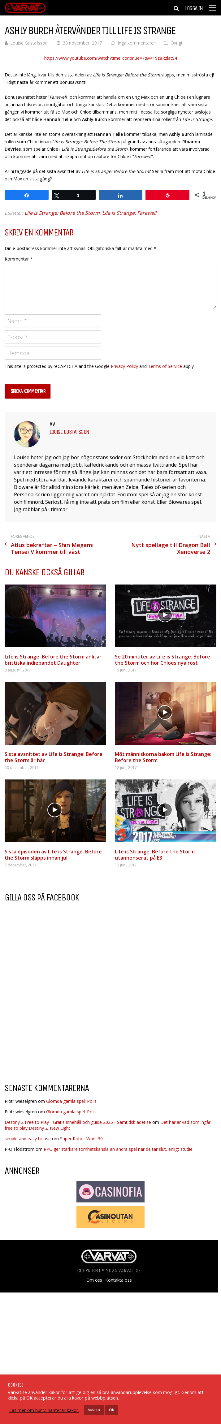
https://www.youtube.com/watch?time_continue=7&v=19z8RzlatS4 (110, 58)
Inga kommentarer (136, 43)
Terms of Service (165, 366)
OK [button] (112, 1410)
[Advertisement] (57, 1028)
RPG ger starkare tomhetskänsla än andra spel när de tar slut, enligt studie (118, 1149)
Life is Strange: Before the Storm (62, 212)
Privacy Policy (124, 366)
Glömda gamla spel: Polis (71, 1101)
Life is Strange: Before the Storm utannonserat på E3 (155, 854)
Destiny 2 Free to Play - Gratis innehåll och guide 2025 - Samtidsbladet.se (78, 1122)
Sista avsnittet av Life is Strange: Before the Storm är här (53, 757)
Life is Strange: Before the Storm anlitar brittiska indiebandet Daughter (53, 659)
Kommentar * (18, 259)
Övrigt (177, 43)
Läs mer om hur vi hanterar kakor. (44, 1410)
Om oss (94, 1280)
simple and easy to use (28, 1138)
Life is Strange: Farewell (129, 212)
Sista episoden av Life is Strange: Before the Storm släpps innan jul (53, 854)
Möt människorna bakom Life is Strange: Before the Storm (163, 757)
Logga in (193, 8)
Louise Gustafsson (29, 43)
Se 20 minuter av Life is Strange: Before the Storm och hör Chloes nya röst (162, 659)
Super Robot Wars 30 (81, 1138)
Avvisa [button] (94, 1410)
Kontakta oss (118, 1280)
